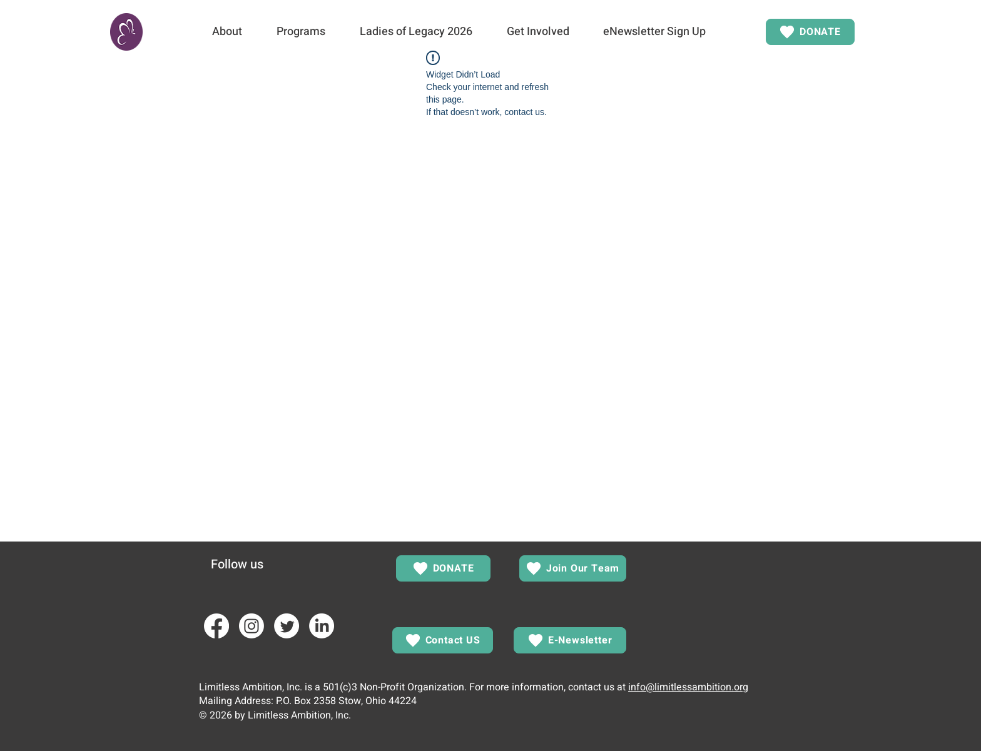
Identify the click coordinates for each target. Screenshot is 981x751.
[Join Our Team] (572, 568)
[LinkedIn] (321, 625)
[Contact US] (442, 640)
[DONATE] (810, 32)
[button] (227, 31)
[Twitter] (286, 625)
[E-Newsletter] (570, 640)
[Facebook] (216, 625)
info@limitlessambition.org (688, 687)
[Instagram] (251, 625)
